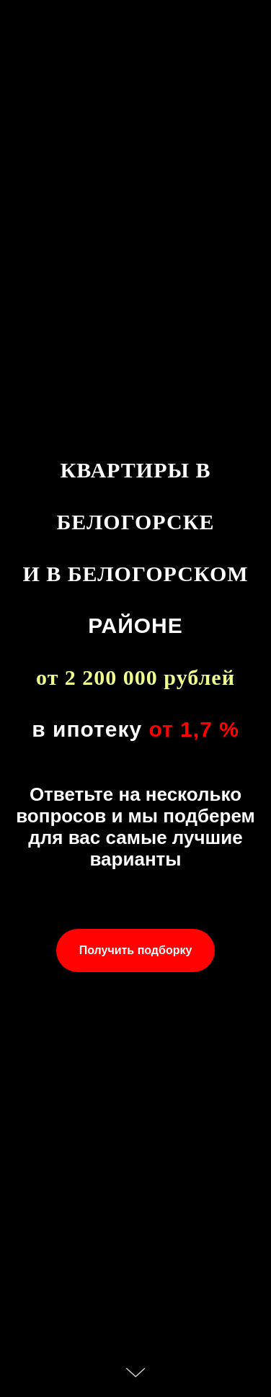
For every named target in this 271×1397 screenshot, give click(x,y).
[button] (136, 950)
